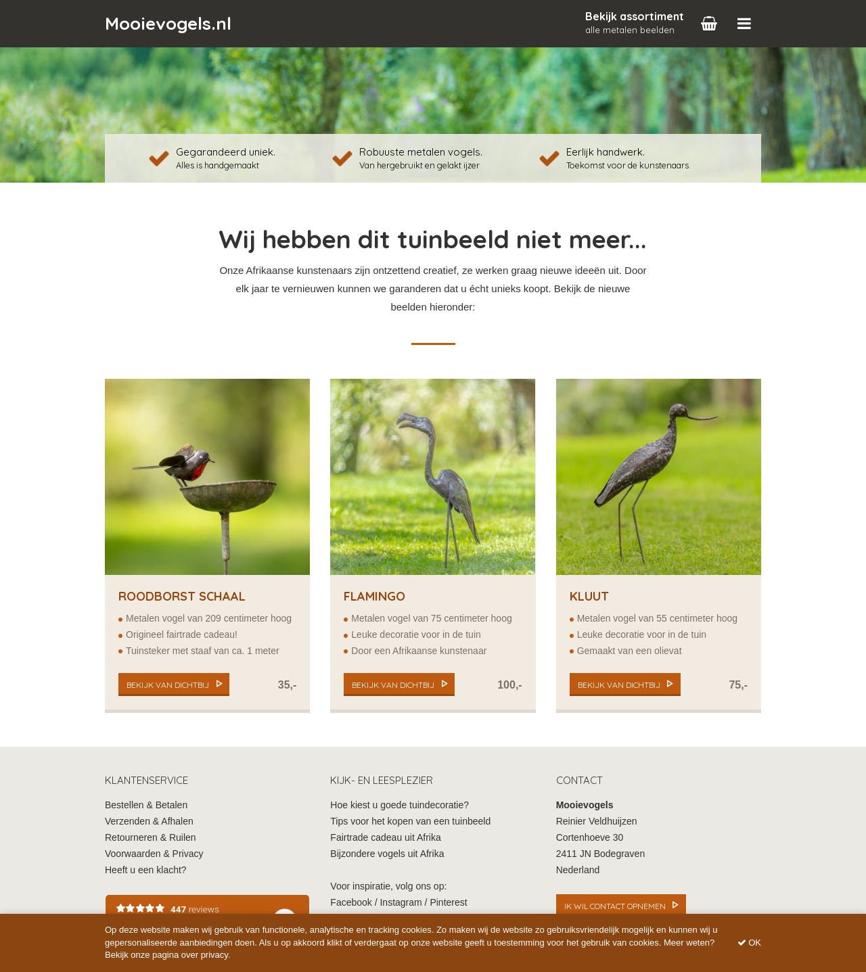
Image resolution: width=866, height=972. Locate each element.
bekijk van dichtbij (168, 685)
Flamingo (374, 596)
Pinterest (448, 902)
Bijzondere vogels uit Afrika (387, 853)
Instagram (400, 902)
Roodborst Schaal (182, 596)
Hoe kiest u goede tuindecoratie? (399, 805)
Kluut (589, 596)
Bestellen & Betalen (146, 805)
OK (749, 943)
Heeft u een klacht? (146, 869)
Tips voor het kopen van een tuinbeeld (410, 821)
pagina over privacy (190, 955)
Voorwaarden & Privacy (154, 853)
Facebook (350, 902)
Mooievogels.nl (168, 23)
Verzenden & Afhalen (149, 821)
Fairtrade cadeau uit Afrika (385, 837)
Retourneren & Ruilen (150, 837)
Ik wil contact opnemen (615, 906)
